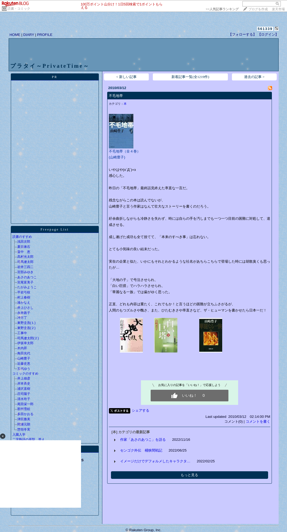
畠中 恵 (23, 252)
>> (222, 9)
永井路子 (23, 313)
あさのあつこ (27, 277)
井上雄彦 (23, 378)
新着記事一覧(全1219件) (190, 77)
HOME (14, 35)
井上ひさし (25, 308)
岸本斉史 (23, 383)
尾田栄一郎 (25, 404)
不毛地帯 (116, 96)
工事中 (22, 333)
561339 (265, 29)
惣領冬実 (23, 429)
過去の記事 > (254, 77)
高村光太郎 (25, 257)
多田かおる (25, 414)
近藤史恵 (23, 363)
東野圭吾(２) (26, 328)
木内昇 (22, 348)
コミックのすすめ (25, 373)
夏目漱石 (23, 247)
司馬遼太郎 (25, 262)
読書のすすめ (22, 237)
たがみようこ (27, 287)
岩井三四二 (25, 267)
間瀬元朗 (23, 424)
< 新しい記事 (126, 77)
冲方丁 (22, 318)
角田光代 (23, 353)
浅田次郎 (23, 241)
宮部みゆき (25, 272)
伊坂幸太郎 (25, 343)
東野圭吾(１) (26, 323)
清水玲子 (23, 399)
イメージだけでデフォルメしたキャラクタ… (155, 461)
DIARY (28, 35)
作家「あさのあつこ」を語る (143, 440)
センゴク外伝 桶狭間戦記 (141, 450)
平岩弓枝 (23, 292)
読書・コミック (19, 9)
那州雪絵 (23, 409)
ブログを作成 (258, 9)
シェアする (140, 410)
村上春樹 (23, 297)
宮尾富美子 (25, 282)
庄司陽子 (23, 394)
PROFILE (44, 35)
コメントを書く (258, 421)
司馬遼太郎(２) (28, 338)
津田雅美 (23, 419)
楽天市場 (278, 9)
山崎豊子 (23, 358)
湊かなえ (23, 302)
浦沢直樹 (23, 389)
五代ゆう (23, 369)
